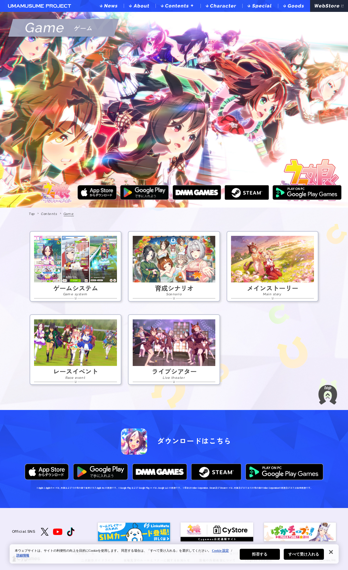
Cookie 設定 (220, 550)
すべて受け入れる (303, 554)
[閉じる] (331, 552)
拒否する (259, 554)
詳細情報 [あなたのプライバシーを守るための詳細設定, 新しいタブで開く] (22, 555)
